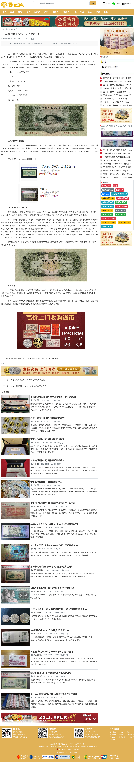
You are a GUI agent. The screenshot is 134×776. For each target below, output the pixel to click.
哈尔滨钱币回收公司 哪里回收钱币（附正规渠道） (53, 397)
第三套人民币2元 (107, 214)
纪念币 (66, 12)
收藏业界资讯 (36, 506)
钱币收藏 (35, 400)
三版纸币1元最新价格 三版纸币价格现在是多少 (52, 651)
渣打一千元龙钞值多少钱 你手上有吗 (117, 177)
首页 (5, 12)
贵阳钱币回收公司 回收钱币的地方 (46, 482)
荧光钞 (115, 186)
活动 (20, 12)
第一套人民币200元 (124, 222)
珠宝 (82, 12)
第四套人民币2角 (120, 210)
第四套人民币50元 (107, 206)
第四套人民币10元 (121, 206)
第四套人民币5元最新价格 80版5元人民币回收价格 (54, 545)
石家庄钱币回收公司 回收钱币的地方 (47, 418)
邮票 (75, 12)
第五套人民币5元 (121, 202)
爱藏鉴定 (113, 737)
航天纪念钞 (105, 194)
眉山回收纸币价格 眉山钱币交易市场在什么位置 (52, 503)
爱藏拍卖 (122, 734)
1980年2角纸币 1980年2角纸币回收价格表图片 (52, 588)
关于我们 (113, 732)
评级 (98, 12)
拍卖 (90, 12)
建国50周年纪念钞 (107, 190)
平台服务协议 (129, 732)
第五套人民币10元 (107, 202)
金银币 (56, 12)
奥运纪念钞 (119, 190)
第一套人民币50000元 (108, 218)
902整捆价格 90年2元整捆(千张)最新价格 (49, 630)
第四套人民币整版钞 (108, 198)
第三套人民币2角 (120, 214)
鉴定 (106, 12)
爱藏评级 (113, 734)
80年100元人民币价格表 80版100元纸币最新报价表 (54, 524)
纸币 (28, 12)
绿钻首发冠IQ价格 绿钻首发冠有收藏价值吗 (50, 673)
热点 (12, 12)
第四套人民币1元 (107, 210)
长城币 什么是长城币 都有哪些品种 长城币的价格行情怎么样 (58, 609)
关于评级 (120, 732)
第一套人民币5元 (107, 226)
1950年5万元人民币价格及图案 (115, 99)
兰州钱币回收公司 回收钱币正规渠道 (47, 460)
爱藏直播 (122, 737)
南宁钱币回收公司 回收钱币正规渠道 (47, 439)
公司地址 (113, 740)
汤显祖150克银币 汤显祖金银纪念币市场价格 (28, 386)
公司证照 (131, 737)
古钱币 (46, 12)
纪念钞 (37, 12)
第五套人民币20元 (122, 198)
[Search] (61, 3)
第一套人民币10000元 (108, 222)
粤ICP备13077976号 (72, 752)
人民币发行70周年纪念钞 (119, 194)
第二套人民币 (106, 186)
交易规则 (131, 734)
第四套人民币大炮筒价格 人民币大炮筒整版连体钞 (53, 694)
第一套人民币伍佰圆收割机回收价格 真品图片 (51, 566)
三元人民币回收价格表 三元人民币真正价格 (28, 380)
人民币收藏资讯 (37, 570)
